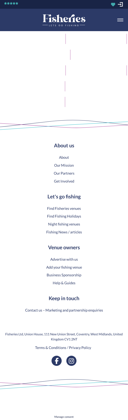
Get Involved (64, 181)
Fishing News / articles (64, 232)
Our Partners (64, 173)
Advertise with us (64, 259)
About (64, 157)
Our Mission (64, 165)
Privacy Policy (80, 347)
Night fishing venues (64, 224)
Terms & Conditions (50, 347)
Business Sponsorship (64, 275)
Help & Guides (64, 283)
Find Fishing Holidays (64, 216)
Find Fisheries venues (64, 208)
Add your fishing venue (64, 267)
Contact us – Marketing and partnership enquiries (64, 310)
